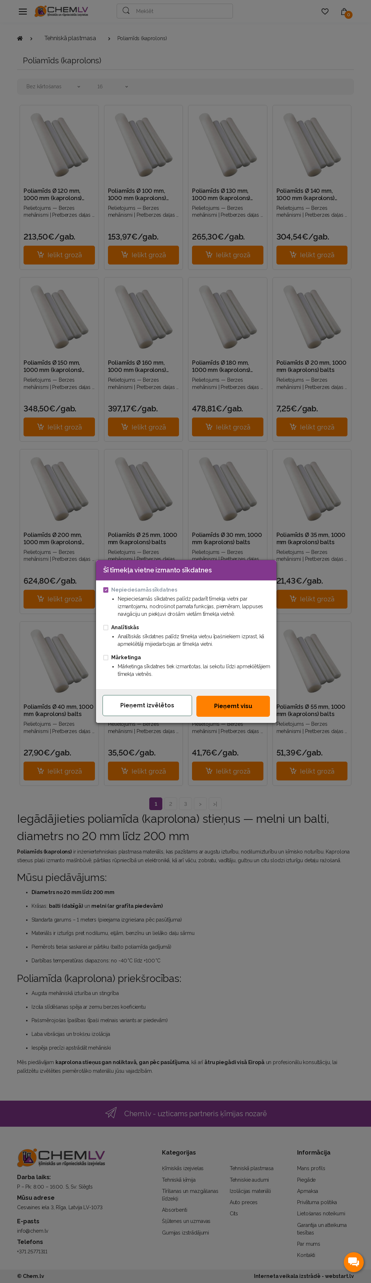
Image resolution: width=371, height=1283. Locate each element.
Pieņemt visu (233, 706)
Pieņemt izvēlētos (147, 705)
